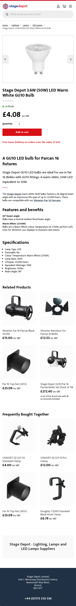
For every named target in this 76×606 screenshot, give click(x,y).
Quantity (7, 123)
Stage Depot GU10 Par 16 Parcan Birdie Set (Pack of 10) (56, 386)
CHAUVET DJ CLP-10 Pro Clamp (53, 459)
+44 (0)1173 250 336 (38, 598)
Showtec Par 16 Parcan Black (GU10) (18, 332)
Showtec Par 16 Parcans (47, 200)
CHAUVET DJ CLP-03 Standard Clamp (13, 459)
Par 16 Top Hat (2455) (14, 384)
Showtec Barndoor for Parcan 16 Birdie (53, 332)
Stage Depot (14, 194)
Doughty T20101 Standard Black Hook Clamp (55, 513)
